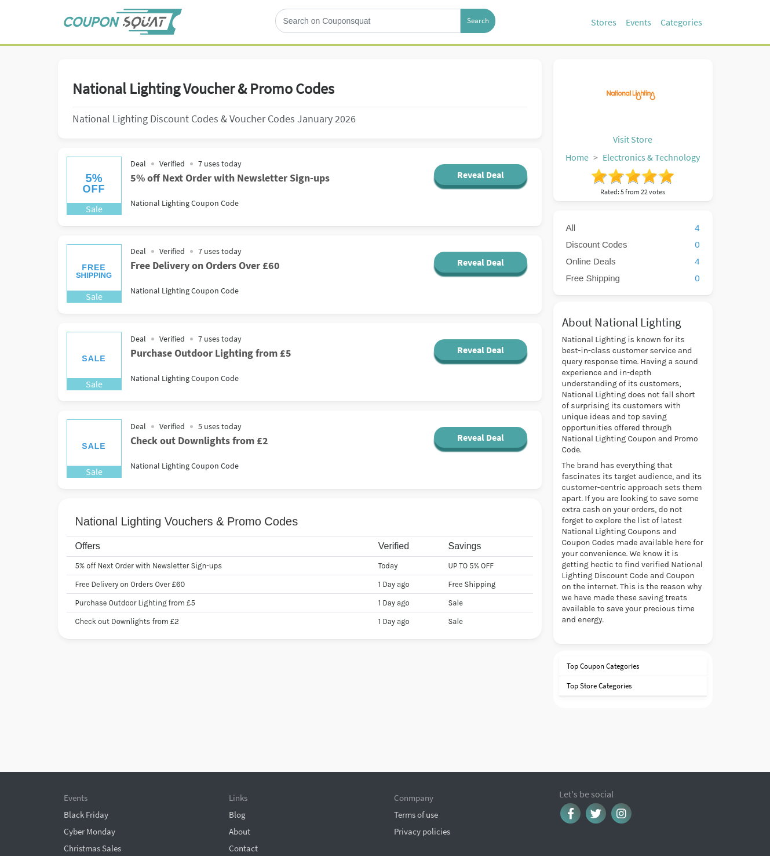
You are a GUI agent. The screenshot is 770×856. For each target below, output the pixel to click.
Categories (681, 22)
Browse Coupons (94, 807)
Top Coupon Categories (602, 666)
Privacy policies (422, 773)
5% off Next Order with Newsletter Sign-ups (230, 177)
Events (638, 22)
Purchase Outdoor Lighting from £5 (210, 353)
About (239, 773)
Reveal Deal (480, 174)
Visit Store (632, 139)
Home (577, 157)
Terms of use (416, 756)
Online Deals (633, 261)
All (633, 227)
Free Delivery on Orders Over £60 (205, 265)
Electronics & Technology (651, 157)
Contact (243, 790)
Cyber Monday (89, 773)
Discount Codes (633, 244)
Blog (237, 756)
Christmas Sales (92, 790)
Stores (603, 22)
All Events (81, 823)
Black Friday (86, 756)
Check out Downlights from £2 (199, 440)
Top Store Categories (598, 686)
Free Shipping (633, 278)
